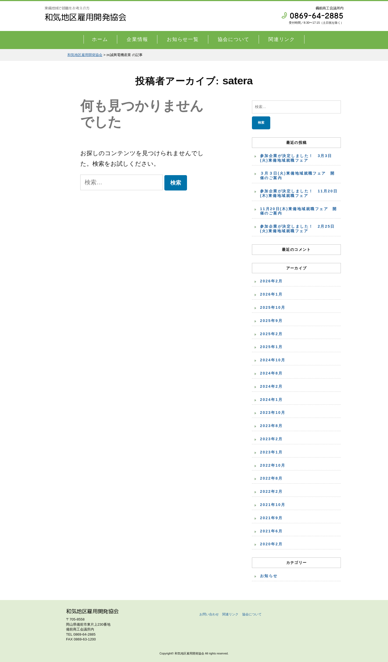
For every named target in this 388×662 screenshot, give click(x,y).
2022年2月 (271, 491)
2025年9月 (271, 320)
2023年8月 (271, 426)
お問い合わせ (209, 614)
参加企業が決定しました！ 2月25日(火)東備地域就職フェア (297, 228)
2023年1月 (271, 452)
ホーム (100, 39)
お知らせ (269, 576)
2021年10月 (273, 504)
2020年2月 (271, 544)
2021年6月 (271, 531)
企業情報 (137, 39)
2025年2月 (271, 334)
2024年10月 (273, 360)
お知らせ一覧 (183, 39)
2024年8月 (271, 373)
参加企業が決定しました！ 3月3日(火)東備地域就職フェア (296, 158)
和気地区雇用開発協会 (85, 17)
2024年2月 (271, 386)
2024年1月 (271, 399)
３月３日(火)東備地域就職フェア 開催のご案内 (297, 175)
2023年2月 (271, 439)
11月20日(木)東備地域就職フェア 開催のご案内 (298, 211)
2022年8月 (271, 478)
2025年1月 (271, 347)
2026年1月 (271, 294)
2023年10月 (273, 412)
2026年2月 (271, 281)
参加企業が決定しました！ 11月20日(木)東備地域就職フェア (299, 193)
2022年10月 (273, 465)
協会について (234, 39)
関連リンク (281, 39)
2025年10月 (273, 307)
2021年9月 (271, 518)
